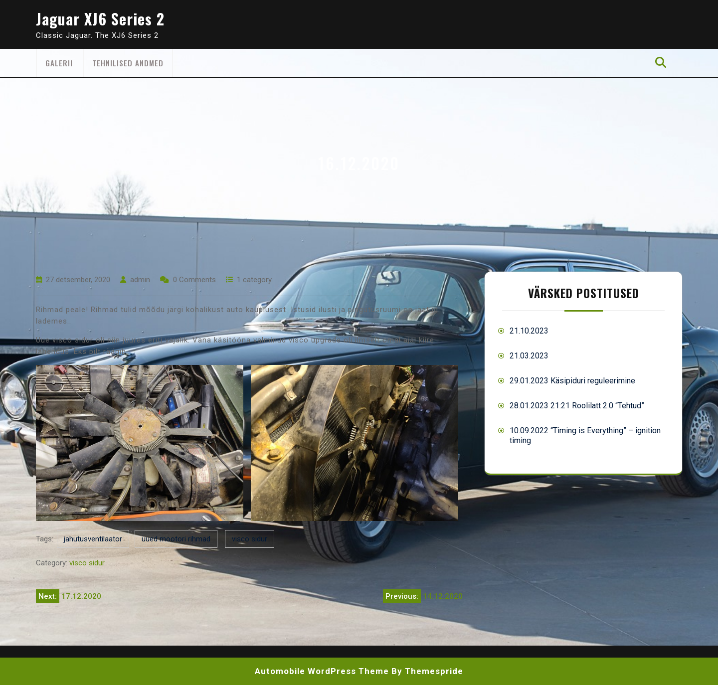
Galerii (59, 62)
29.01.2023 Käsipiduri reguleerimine (572, 380)
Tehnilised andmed (128, 62)
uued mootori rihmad (176, 538)
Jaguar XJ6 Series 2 (100, 18)
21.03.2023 (529, 355)
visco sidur (249, 538)
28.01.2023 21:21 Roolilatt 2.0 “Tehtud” (577, 405)
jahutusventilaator (93, 538)
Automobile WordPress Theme (322, 671)
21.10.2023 (529, 331)
